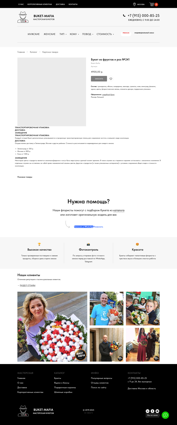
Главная (21, 52)
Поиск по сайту (98, 387)
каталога (118, 210)
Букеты (57, 378)
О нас (21, 4)
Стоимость (104, 34)
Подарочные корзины (65, 387)
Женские (49, 34)
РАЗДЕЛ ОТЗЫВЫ (27, 285)
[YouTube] (157, 412)
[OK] (152, 412)
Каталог (33, 52)
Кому (73, 34)
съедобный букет (108, 94)
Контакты (73, 4)
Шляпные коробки (63, 392)
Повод (87, 34)
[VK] (147, 412)
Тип (62, 34)
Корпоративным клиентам (39, 4)
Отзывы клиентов (99, 382)
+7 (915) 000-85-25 (143, 15)
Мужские (34, 34)
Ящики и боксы (61, 382)
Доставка (60, 4)
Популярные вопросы (101, 378)
